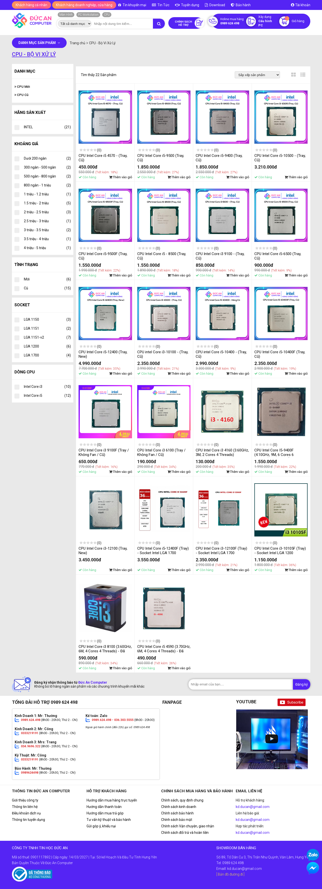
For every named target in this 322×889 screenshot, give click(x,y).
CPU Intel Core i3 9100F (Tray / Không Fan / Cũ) (104, 452)
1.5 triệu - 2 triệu (47, 203)
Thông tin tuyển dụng (28, 820)
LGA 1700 (47, 355)
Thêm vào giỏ (120, 177)
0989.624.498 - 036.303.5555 (113, 720)
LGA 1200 (47, 346)
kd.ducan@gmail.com (253, 807)
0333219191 (29, 733)
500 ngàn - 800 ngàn (47, 176)
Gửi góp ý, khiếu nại (101, 826)
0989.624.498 (30, 720)
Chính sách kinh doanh (178, 807)
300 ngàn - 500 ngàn (47, 167)
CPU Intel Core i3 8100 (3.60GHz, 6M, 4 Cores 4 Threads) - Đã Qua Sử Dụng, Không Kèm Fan (105, 651)
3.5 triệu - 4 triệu (47, 239)
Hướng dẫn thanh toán (104, 807)
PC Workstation (88, 14)
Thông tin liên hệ (25, 807)
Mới (47, 279)
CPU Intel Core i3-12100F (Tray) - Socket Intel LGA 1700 (221, 550)
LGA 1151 (47, 328)
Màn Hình (66, 14)
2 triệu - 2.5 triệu (47, 212)
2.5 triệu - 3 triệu (47, 221)
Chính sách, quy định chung (182, 800)
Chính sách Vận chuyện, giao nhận (187, 826)
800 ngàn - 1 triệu (47, 185)
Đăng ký (301, 684)
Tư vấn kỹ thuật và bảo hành (109, 820)
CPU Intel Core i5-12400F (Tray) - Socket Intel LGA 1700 (163, 550)
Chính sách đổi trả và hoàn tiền (185, 833)
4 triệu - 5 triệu (47, 248)
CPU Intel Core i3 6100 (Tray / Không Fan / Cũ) (161, 452)
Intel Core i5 (47, 396)
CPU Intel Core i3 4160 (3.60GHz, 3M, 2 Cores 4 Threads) (222, 452)
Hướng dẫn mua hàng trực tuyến (112, 800)
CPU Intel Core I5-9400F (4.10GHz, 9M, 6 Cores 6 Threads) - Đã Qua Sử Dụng (276, 454)
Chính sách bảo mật (176, 820)
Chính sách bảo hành (177, 813)
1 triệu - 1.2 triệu (47, 194)
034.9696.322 (30, 746)
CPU (107, 14)
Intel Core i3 (47, 387)
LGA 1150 (47, 319)
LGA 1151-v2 (47, 337)
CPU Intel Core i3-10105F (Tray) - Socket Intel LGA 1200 (280, 550)
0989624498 (29, 772)
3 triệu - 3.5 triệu (47, 230)
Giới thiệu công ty (25, 800)
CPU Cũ (21, 95)
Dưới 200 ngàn (47, 158)
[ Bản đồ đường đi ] (230, 874)
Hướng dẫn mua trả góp (105, 813)
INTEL (47, 127)
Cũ (47, 288)
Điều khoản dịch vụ (26, 813)
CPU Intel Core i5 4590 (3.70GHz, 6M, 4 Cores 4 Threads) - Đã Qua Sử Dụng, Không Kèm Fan (163, 651)
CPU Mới (22, 87)
